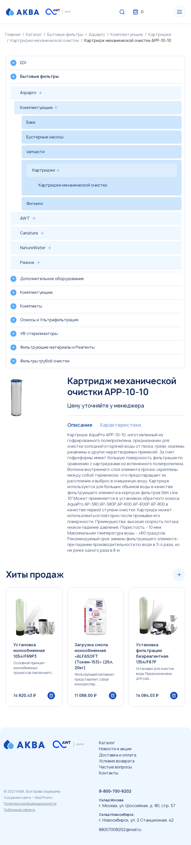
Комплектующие (126, 34)
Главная (12, 34)
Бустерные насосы (44, 137)
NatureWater (33, 247)
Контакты (108, 773)
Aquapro (97, 34)
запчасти (35, 151)
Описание (79, 425)
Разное (27, 262)
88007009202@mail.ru (120, 829)
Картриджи (159, 34)
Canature (29, 233)
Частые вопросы (115, 767)
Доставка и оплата (117, 755)
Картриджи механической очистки (44, 40)
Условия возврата (117, 761)
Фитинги (34, 203)
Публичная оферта (19, 810)
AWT (25, 218)
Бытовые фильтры (65, 34)
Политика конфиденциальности (30, 804)
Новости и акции (115, 749)
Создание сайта (17, 797)
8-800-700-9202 (115, 791)
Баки (30, 122)
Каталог (34, 34)
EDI (23, 62)
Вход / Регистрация (147, 11)
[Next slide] (179, 574)
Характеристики (120, 425)
